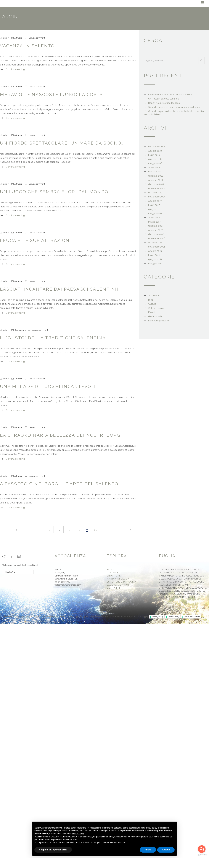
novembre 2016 (156, 238)
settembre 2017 (156, 196)
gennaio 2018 (155, 180)
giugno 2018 (155, 159)
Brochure (114, 575)
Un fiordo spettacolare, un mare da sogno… (62, 143)
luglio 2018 (154, 155)
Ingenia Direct (31, 565)
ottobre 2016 (155, 242)
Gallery (112, 572)
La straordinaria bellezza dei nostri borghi (63, 435)
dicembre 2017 (156, 184)
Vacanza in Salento (27, 45)
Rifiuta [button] (148, 849)
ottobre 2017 (155, 192)
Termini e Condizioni (192, 617)
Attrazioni (18, 38)
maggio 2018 (155, 163)
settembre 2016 (156, 246)
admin (6, 38)
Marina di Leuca (118, 579)
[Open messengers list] (202, 849)
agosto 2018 (155, 150)
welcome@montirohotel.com (68, 585)
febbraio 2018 (155, 175)
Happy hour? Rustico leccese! (164, 102)
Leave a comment (37, 38)
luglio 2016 (154, 255)
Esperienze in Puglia (121, 582)
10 (96, 529)
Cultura (152, 304)
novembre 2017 (156, 188)
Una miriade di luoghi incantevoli (48, 386)
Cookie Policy (173, 617)
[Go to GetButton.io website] (202, 855)
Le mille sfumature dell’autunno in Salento (170, 94)
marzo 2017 (154, 221)
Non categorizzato (158, 320)
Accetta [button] (166, 849)
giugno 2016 (155, 259)
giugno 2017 (154, 209)
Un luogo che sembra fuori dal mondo (54, 191)
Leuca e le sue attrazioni (35, 240)
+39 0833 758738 (62, 582)
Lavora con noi (118, 585)
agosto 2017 (155, 200)
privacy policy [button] (150, 828)
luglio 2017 (154, 205)
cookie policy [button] (78, 833)
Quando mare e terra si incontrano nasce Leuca (174, 107)
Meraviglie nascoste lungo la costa (51, 94)
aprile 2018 (154, 167)
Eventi (151, 312)
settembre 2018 (156, 146)
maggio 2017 (155, 213)
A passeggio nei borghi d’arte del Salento (59, 483)
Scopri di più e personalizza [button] (53, 849)
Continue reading (15, 69)
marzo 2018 (154, 171)
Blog (150, 299)
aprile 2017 (154, 217)
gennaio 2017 (155, 230)
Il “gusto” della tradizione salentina (53, 337)
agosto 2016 (155, 251)
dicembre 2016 (156, 234)
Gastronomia (20, 330)
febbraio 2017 (155, 226)
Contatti (113, 588)
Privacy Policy (157, 617)
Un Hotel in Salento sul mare (163, 98)
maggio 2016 (155, 263)
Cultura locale (156, 308)
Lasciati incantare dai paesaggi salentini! (59, 289)
